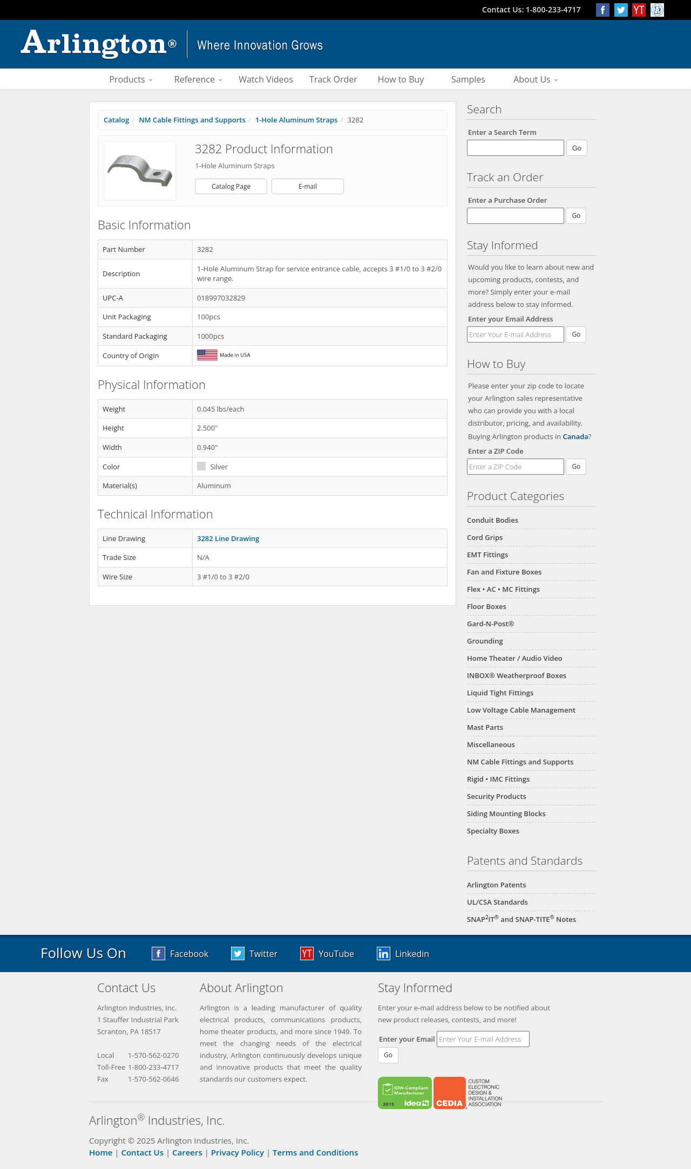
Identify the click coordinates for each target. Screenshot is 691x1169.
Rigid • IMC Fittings (498, 779)
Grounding (485, 641)
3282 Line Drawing (228, 538)
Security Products (496, 796)
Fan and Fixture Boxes (504, 572)
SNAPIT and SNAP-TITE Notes (521, 919)
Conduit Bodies (492, 520)
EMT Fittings (487, 554)
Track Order (333, 79)
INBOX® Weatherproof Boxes (516, 675)
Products (131, 79)
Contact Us (142, 1152)
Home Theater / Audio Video (515, 658)
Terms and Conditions (315, 1152)
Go (576, 334)
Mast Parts (485, 727)
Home (100, 1152)
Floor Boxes (486, 606)
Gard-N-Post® (490, 623)
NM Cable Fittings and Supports (520, 762)
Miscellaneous (491, 744)
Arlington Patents (496, 885)
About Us (535, 79)
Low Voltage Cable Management (521, 710)
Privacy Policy (237, 1152)
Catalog (116, 120)
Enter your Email (407, 1039)
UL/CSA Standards (497, 902)
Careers (187, 1152)
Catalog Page (231, 186)
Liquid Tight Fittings (500, 693)
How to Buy (401, 79)
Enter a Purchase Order (507, 200)
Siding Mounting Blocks (506, 813)
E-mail (308, 186)
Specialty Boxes (493, 831)
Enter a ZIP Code (496, 451)
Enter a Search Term (502, 132)
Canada (575, 436)
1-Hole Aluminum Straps (296, 120)
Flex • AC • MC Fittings (503, 589)
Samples (468, 79)
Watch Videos (266, 79)
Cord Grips (485, 537)
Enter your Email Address (510, 319)
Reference (198, 79)
